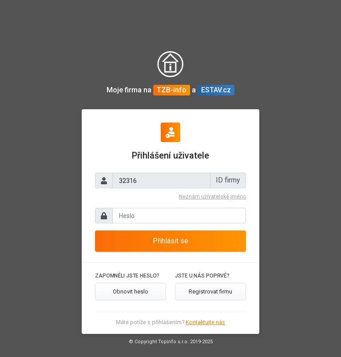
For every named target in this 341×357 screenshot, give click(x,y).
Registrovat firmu (210, 291)
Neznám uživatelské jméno (212, 197)
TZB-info (171, 90)
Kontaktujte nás (205, 322)
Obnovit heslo (130, 291)
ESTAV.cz (216, 90)
